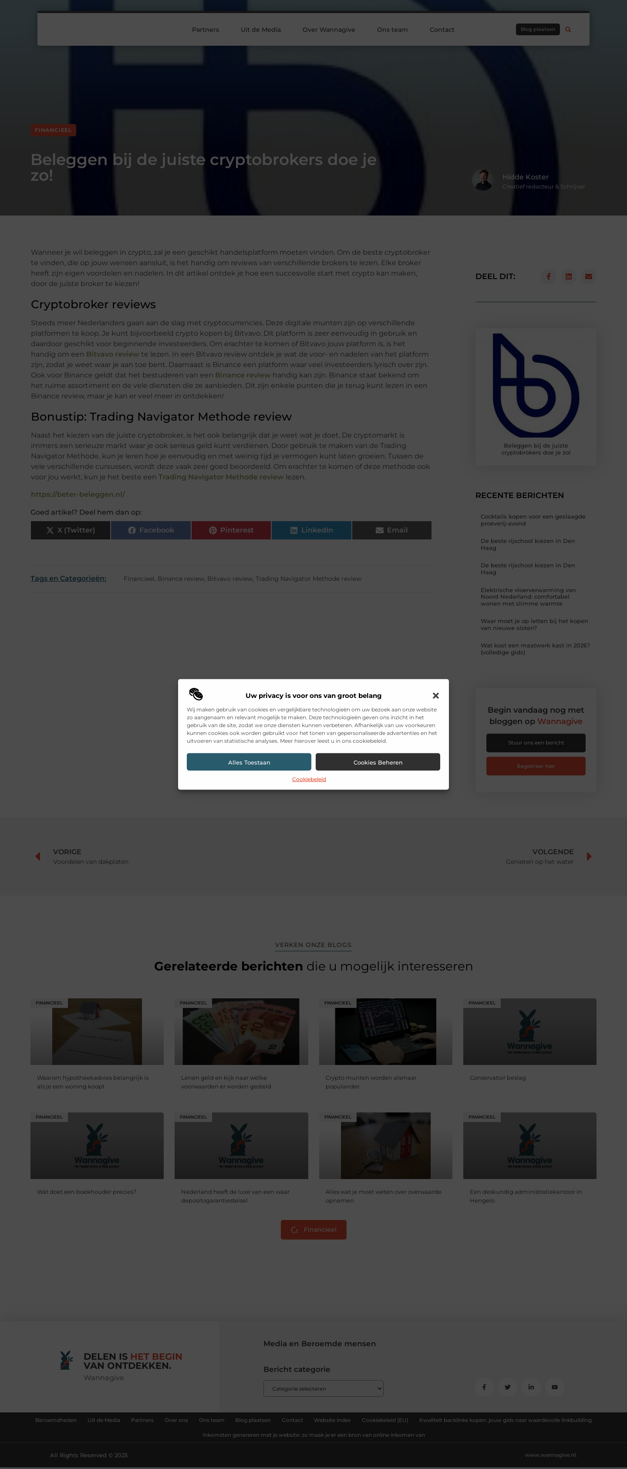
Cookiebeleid (309, 779)
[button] (435, 695)
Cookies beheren (378, 762)
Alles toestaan (249, 762)
